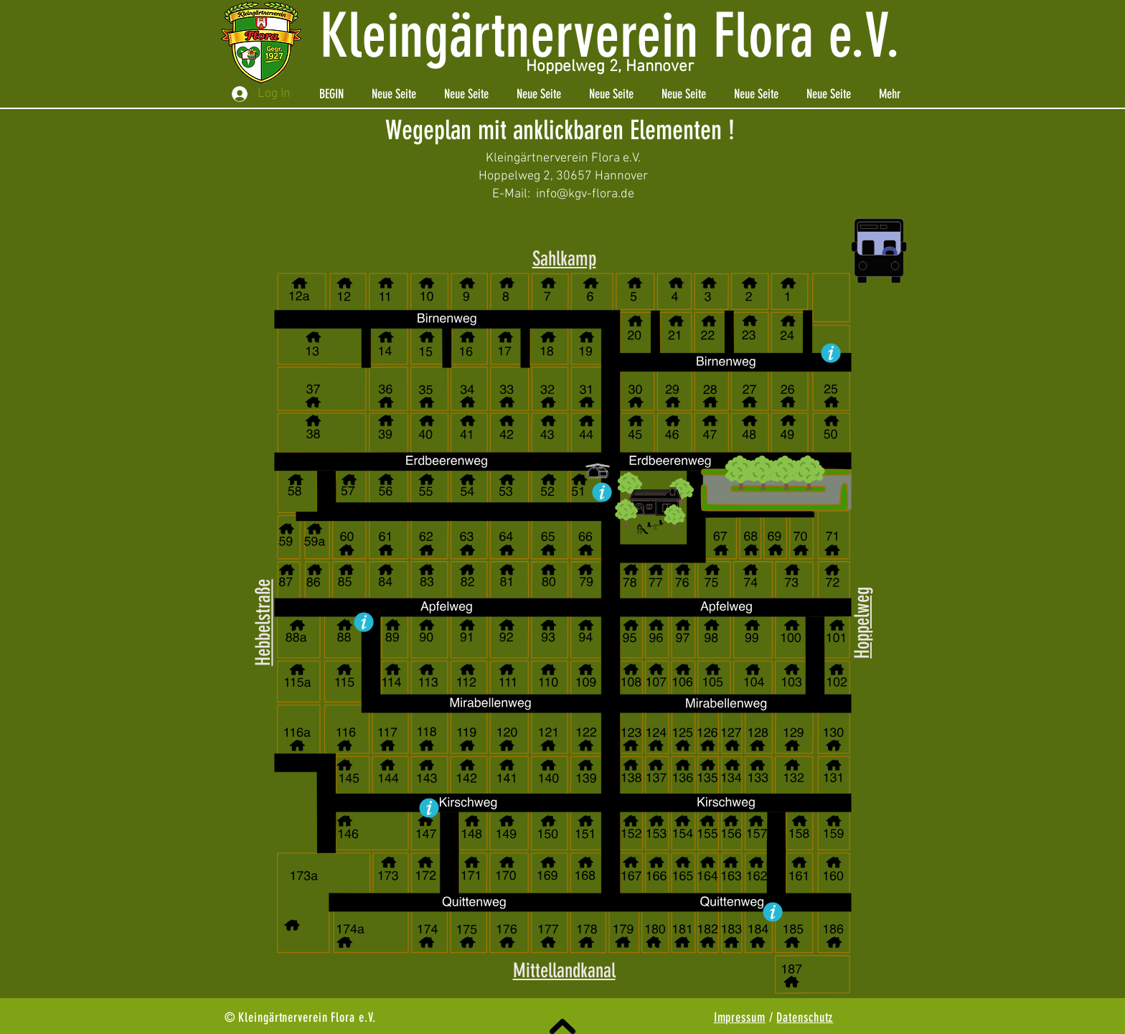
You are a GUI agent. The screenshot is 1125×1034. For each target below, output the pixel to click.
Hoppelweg (862, 623)
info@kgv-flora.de (585, 194)
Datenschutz (804, 1017)
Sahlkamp (564, 259)
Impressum (740, 1017)
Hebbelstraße (263, 622)
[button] (655, 491)
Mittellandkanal (564, 970)
